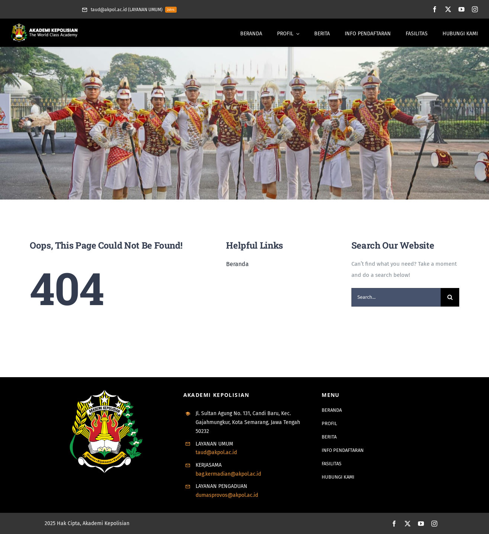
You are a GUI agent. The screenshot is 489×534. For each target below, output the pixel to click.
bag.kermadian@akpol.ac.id (228, 474)
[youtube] (461, 9)
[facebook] (435, 9)
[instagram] (475, 9)
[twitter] (448, 9)
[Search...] (396, 297)
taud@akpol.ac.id (216, 452)
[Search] (450, 297)
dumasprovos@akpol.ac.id (227, 495)
